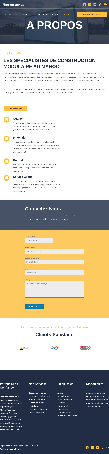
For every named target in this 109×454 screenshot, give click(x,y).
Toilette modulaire (37, 412)
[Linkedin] (94, 4)
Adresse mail (30, 247)
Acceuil (60, 392)
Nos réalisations (39, 14)
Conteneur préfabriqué (39, 396)
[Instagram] (89, 4)
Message (28, 280)
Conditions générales (67, 416)
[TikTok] (99, 4)
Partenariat (62, 406)
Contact (54, 14)
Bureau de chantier (38, 392)
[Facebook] (84, 4)
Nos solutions (21, 14)
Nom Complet (30, 237)
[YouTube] (105, 4)
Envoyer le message (34, 306)
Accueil (7, 14)
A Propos (66, 14)
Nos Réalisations (65, 399)
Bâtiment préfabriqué (39, 409)
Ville (26, 269)
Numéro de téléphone (32, 258)
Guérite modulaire (37, 399)
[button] (92, 14)
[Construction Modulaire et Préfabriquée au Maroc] (13, 4)
